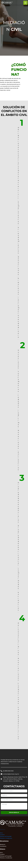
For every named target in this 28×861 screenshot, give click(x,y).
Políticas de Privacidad (5, 836)
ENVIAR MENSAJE (14, 812)
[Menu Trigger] (25, 3)
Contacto (2, 834)
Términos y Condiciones (6, 838)
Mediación (2, 844)
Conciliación (3, 846)
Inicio (1, 833)
